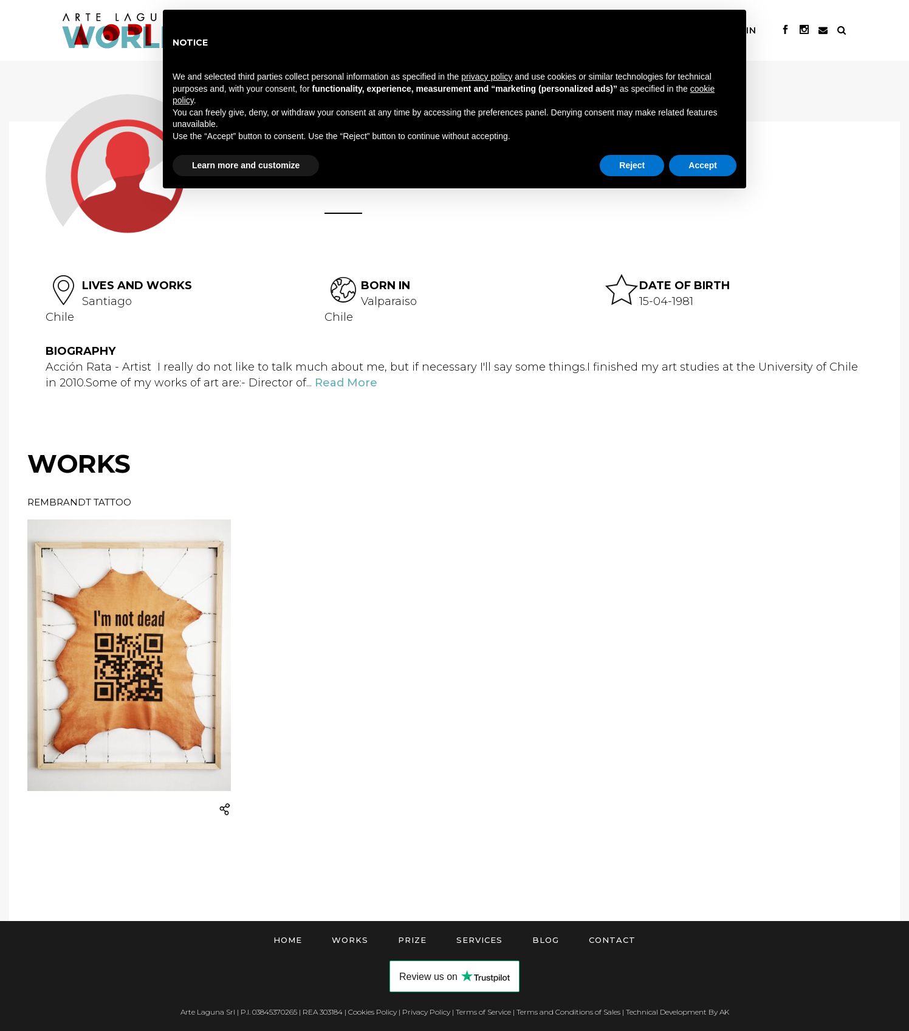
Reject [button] (632, 165)
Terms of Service (483, 1011)
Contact (612, 940)
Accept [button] (702, 165)
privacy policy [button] (486, 76)
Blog (545, 940)
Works (350, 940)
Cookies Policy (372, 1011)
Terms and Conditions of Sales (568, 1011)
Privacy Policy (426, 1011)
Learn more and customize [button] (246, 165)
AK (724, 1011)
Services (479, 940)
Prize (412, 940)
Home (287, 940)
